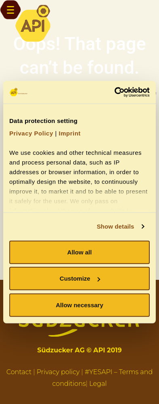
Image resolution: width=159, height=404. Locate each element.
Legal (98, 383)
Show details (115, 226)
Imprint (69, 133)
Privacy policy (58, 372)
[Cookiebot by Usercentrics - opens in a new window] (115, 92)
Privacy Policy (31, 133)
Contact (18, 372)
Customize (80, 278)
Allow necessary (79, 304)
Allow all (79, 251)
